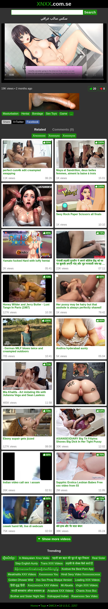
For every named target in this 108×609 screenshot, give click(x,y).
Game (63, 113)
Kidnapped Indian (58, 596)
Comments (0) (63, 129)
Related (40, 129)
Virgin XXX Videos (87, 585)
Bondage (37, 113)
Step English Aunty (26, 563)
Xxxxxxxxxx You (48, 574)
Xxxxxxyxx (69, 135)
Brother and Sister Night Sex (27, 596)
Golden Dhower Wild (20, 580)
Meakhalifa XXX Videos (22, 574)
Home (34, 605)
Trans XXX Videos (52, 563)
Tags (43, 605)
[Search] (47, 12)
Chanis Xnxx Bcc (86, 590)
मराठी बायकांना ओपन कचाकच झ (28, 590)
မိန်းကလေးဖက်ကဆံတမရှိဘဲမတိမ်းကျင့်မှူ (36, 569)
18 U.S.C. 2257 (68, 605)
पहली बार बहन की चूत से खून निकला (70, 558)
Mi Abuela (67, 585)
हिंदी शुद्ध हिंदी (17, 585)
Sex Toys (51, 113)
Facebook (32, 121)
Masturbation (10, 113)
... (71, 113)
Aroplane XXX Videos (60, 590)
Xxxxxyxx (54, 135)
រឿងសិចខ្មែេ (9, 558)
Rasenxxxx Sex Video (84, 596)
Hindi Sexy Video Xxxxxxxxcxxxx (80, 574)
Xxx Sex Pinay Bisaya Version (54, 580)
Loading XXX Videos (87, 580)
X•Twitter (18, 121)
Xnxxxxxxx (39, 135)
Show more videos (54, 539)
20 (93, 88)
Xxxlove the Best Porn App (77, 569)
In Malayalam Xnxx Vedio (34, 558)
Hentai (25, 113)
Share (6, 121)
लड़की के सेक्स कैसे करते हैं (79, 563)
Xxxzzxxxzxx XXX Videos (43, 585)
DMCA (53, 605)
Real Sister (98, 558)
